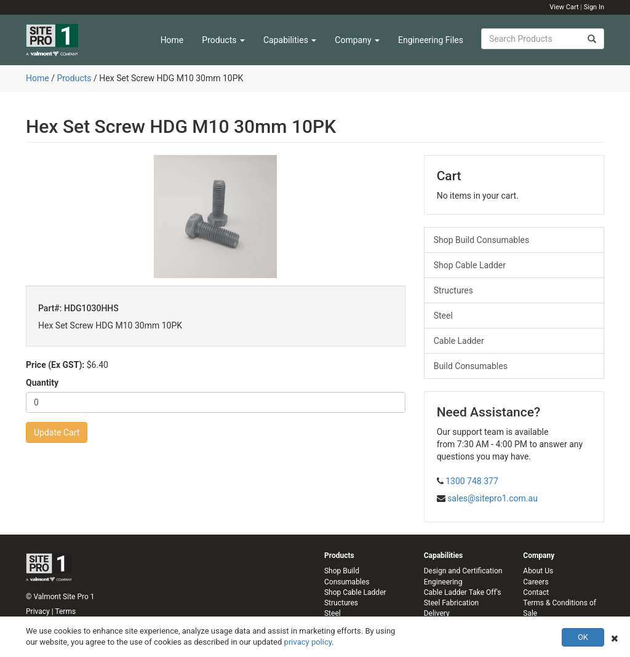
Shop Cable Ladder (470, 265)
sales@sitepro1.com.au (492, 498)
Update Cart (56, 432)
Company (357, 40)
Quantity (42, 383)
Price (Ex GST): (55, 365)
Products (223, 40)
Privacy (38, 611)
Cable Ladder (459, 341)
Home (172, 40)
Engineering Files (430, 40)
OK (583, 637)
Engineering (443, 582)
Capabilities (289, 40)
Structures (453, 290)
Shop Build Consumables (482, 240)
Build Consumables (471, 366)
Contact (536, 592)
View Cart (563, 7)
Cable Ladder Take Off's (462, 592)
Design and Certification (463, 571)
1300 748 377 (471, 481)
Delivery (437, 613)
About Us (538, 571)
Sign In (594, 7)
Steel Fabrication (451, 603)
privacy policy (308, 642)
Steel (443, 316)
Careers (535, 582)
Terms (65, 611)
